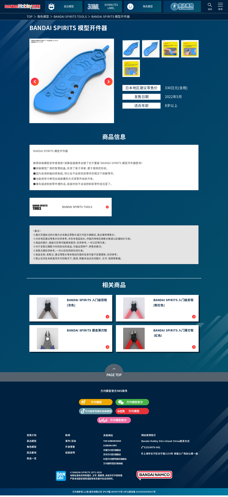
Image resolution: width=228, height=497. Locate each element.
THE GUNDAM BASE (112, 442)
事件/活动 (70, 442)
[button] (109, 82)
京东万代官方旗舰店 (112, 456)
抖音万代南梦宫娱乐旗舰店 (115, 460)
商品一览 (31, 460)
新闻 (67, 436)
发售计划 (31, 436)
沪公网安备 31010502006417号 (140, 493)
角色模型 (43, 16)
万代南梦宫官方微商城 (113, 465)
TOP (30, 16)
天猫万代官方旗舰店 (112, 451)
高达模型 (31, 442)
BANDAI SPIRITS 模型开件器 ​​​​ (110, 16)
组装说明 (70, 454)
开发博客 (70, 448)
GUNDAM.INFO (110, 447)
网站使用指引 (148, 436)
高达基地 (31, 454)
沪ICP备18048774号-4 (114, 493)
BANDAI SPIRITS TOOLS (70, 16)
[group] (71, 81)
